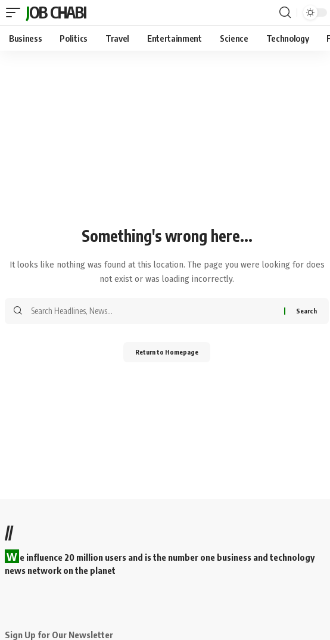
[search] (285, 12)
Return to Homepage (166, 352)
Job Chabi (56, 12)
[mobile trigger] (14, 12)
